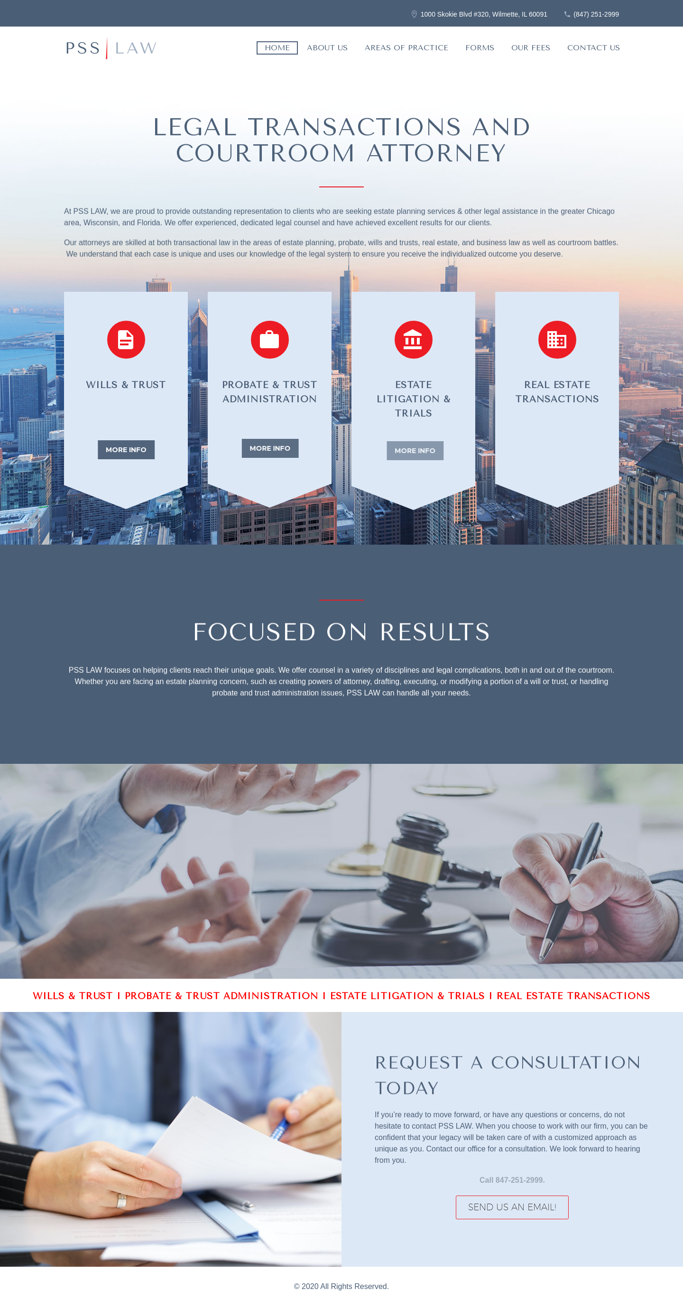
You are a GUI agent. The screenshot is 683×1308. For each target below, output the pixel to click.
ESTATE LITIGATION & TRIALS (409, 996)
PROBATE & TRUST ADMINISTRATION (223, 996)
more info (127, 449)
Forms (479, 47)
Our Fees (530, 47)
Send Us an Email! (512, 1207)
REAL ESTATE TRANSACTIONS (573, 996)
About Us (327, 47)
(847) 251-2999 (596, 14)
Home (277, 47)
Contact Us (593, 47)
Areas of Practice (406, 47)
